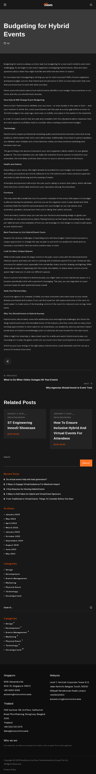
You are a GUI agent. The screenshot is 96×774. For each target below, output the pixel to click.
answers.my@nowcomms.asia (65, 699)
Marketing (11, 583)
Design (9, 570)
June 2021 (11, 549)
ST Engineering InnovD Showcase (21, 425)
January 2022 (13, 532)
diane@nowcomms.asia (16, 731)
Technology (12, 591)
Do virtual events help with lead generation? (26, 479)
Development (13, 574)
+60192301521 (57, 694)
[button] (91, 4)
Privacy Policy (10, 769)
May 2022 (11, 519)
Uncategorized (16, 417)
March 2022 (12, 527)
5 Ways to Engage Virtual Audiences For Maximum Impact (33, 484)
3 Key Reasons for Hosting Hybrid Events (25, 489)
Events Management (16, 578)
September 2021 (14, 541)
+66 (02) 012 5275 (13, 726)
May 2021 (10, 554)
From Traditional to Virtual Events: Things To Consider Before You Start (39, 499)
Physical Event (13, 587)
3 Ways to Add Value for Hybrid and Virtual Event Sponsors (33, 494)
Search (7, 457)
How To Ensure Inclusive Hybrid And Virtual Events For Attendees (70, 430)
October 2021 (13, 536)
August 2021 (12, 545)
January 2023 (13, 514)
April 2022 (11, 523)
